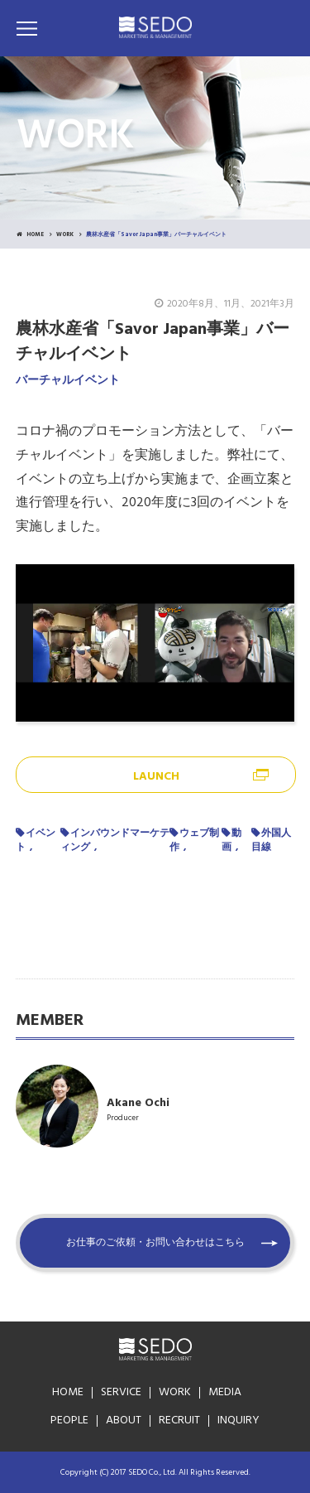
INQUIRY (238, 1420)
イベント (35, 840)
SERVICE (121, 1392)
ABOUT (123, 1420)
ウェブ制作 (194, 840)
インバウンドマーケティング (114, 840)
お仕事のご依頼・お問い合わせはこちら (155, 1243)
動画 (231, 840)
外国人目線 (271, 840)
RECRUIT (179, 1420)
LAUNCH (156, 776)
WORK (65, 234)
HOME (30, 234)
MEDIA (224, 1392)
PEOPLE (69, 1420)
